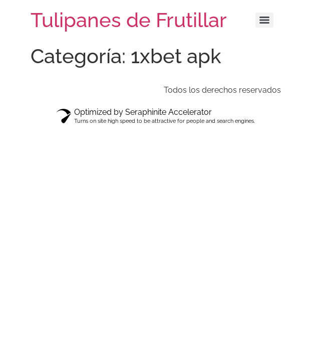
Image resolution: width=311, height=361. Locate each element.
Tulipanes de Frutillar (129, 20)
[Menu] (264, 20)
